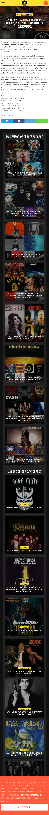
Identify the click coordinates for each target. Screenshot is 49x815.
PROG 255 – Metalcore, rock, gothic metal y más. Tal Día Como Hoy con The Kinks (24, 255)
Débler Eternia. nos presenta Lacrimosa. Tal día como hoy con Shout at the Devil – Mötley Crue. (24, 337)
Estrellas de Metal (25, 14)
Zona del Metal (24, 504)
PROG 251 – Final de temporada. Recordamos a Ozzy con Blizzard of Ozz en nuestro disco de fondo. (24, 460)
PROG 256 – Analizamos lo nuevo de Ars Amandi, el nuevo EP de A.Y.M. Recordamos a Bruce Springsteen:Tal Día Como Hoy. (24, 213)
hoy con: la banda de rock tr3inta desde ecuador (24, 550)
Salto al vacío (24, 584)
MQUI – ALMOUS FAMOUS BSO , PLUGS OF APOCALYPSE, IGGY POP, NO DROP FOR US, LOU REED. (24, 713)
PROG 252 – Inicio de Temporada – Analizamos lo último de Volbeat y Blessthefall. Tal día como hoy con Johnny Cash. (24, 418)
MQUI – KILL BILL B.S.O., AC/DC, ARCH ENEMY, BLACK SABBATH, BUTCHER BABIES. (24, 672)
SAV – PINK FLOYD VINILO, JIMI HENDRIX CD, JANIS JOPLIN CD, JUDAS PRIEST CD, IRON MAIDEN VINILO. (24, 754)
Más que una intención (24, 668)
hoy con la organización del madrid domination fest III (24, 631)
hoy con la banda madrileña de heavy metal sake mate (24, 508)
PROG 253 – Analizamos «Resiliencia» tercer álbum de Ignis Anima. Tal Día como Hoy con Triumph (24, 378)
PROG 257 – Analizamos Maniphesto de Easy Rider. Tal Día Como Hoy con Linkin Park (24, 173)
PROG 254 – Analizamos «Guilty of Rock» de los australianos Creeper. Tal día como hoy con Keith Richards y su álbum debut (24, 295)
